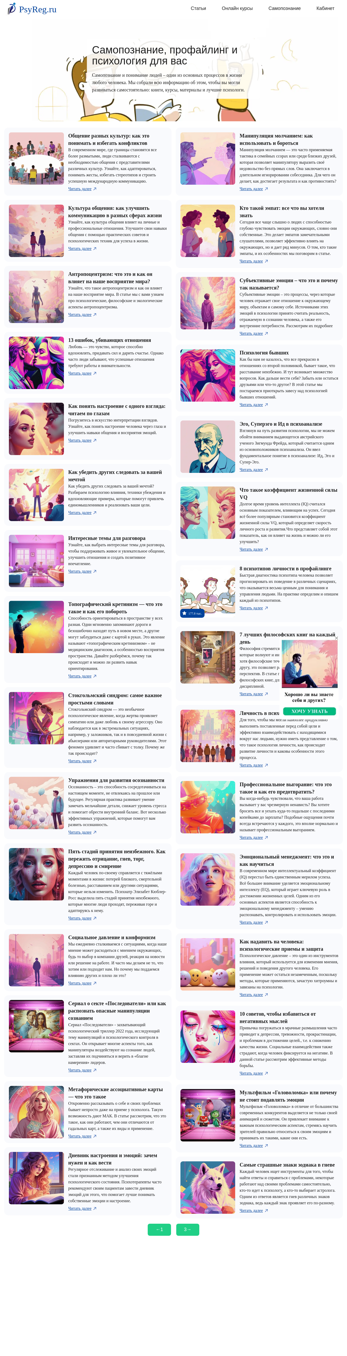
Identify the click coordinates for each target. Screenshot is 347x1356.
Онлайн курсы (237, 8)
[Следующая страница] (187, 1230)
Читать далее (82, 189)
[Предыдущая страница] (159, 1230)
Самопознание (284, 8)
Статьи (198, 8)
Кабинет (325, 8)
